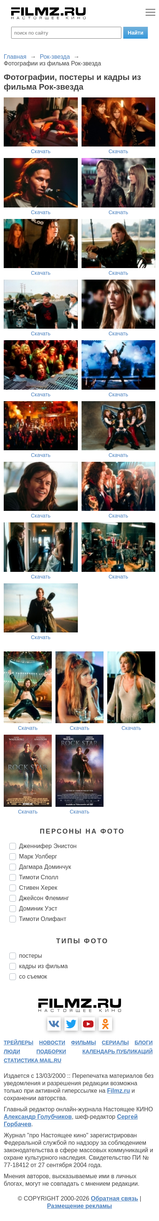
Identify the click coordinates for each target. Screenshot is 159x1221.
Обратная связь (114, 1198)
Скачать (41, 151)
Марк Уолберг (38, 856)
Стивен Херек (38, 888)
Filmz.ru (118, 1091)
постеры (30, 956)
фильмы (83, 1043)
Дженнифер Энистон (48, 846)
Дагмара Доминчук (45, 867)
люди (12, 1051)
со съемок (33, 976)
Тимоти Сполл (38, 877)
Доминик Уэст (38, 908)
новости (52, 1043)
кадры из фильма (43, 966)
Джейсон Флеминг (44, 898)
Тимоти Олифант (42, 919)
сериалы (115, 1043)
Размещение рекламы (79, 1206)
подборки (51, 1051)
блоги (144, 1043)
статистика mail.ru (32, 1060)
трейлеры (19, 1043)
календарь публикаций (117, 1051)
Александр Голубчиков (38, 1117)
